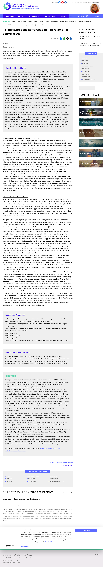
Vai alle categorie (88, 88)
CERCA (83, 16)
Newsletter (74, 16)
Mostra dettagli (25, 564)
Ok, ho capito (86, 548)
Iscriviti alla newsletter (51, 543)
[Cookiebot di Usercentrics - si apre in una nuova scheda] (10, 564)
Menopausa (72, 21)
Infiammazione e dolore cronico (33, 21)
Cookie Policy (49, 559)
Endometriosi (63, 21)
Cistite (48, 21)
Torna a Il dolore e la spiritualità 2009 (61, 462)
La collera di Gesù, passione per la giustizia (21, 499)
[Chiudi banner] (100, 546)
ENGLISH (97, 16)
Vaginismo (54, 21)
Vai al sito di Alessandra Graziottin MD (87, 2)
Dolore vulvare (17, 21)
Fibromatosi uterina (84, 21)
